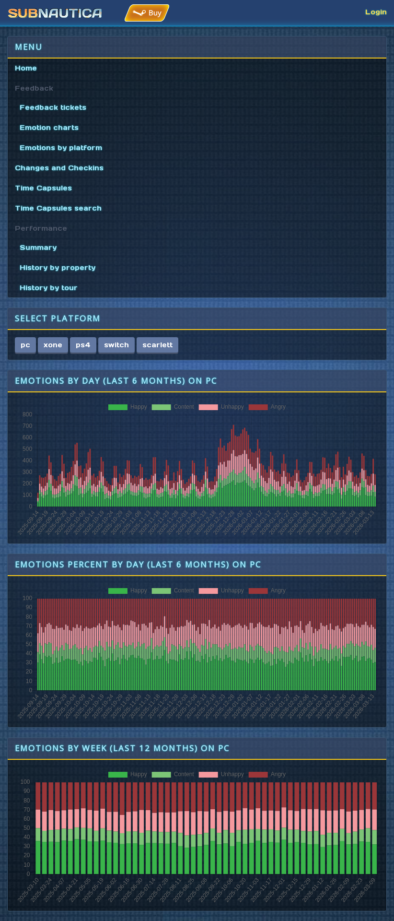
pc (25, 345)
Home (26, 68)
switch (116, 345)
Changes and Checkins (59, 168)
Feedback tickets (53, 107)
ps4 (83, 345)
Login (376, 12)
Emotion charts (49, 127)
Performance (41, 228)
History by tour (49, 287)
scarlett (157, 345)
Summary (38, 247)
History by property (57, 267)
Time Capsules (43, 188)
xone (53, 345)
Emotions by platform (61, 147)
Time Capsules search (58, 208)
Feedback (34, 88)
